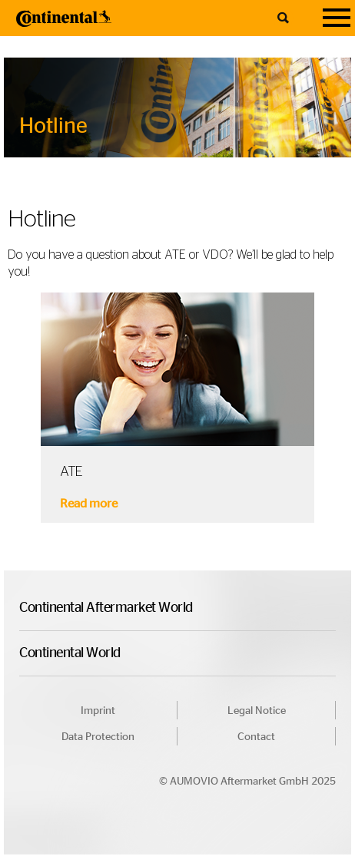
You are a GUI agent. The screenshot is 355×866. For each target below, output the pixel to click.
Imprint (98, 711)
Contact (256, 737)
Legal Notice (256, 711)
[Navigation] (336, 18)
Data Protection (97, 737)
